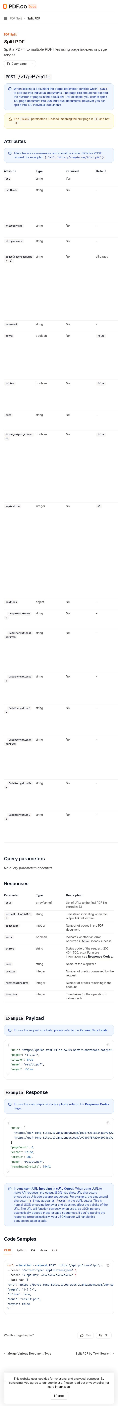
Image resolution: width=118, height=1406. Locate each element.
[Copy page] (16, 63)
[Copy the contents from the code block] (108, 1045)
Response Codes (100, 956)
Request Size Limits (94, 1030)
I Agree (59, 1395)
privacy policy (95, 1382)
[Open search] (105, 6)
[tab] (8, 1250)
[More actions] (113, 6)
